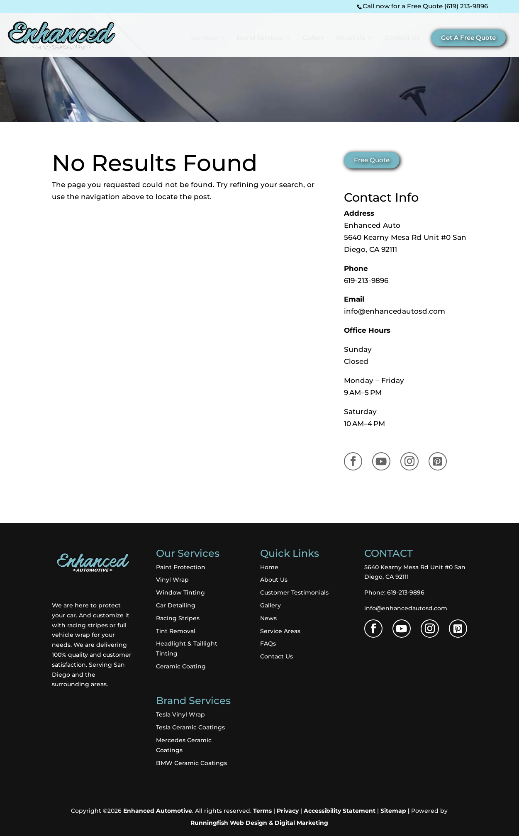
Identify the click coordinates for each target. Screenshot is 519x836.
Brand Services (259, 38)
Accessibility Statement (339, 810)
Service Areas (280, 631)
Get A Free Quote (468, 37)
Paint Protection (180, 567)
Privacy (288, 810)
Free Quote (372, 160)
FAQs (268, 643)
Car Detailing (175, 605)
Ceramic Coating (181, 666)
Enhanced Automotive (157, 810)
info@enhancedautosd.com (394, 311)
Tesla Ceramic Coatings (190, 727)
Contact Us (402, 38)
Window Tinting (180, 592)
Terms (262, 810)
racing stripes (87, 625)
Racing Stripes (178, 618)
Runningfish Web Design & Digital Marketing (259, 822)
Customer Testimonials (294, 592)
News (268, 618)
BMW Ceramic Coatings (191, 763)
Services (204, 38)
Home (269, 567)
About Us (350, 38)
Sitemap (393, 810)
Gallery (313, 38)
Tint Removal (175, 631)
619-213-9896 (366, 280)
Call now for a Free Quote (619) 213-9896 (425, 6)
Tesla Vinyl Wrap (180, 714)
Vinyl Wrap (172, 579)
